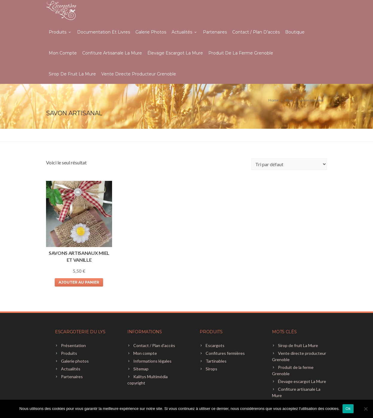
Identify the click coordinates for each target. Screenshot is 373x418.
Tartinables (216, 361)
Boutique (295, 32)
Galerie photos (150, 32)
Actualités (185, 32)
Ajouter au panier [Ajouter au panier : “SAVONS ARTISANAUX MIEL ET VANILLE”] (79, 282)
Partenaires (215, 32)
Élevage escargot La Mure (175, 53)
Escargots (215, 345)
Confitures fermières (225, 353)
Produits (60, 32)
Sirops (211, 368)
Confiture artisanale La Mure (112, 53)
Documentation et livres (103, 32)
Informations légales (152, 361)
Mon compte (63, 53)
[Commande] (289, 164)
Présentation (73, 345)
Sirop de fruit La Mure (72, 74)
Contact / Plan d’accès (256, 32)
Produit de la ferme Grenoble (240, 53)
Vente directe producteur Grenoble (138, 74)
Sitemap (141, 368)
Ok (348, 408)
